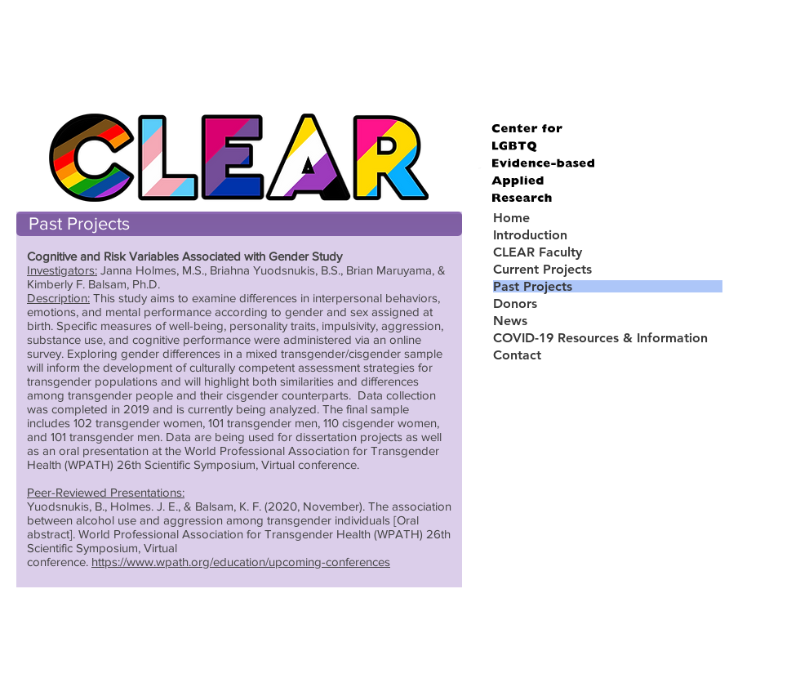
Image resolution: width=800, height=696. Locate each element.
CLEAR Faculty (537, 252)
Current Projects (542, 269)
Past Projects (532, 286)
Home (511, 218)
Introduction (530, 235)
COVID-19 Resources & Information (600, 338)
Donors (515, 303)
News (510, 321)
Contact (517, 355)
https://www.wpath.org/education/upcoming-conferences (240, 562)
